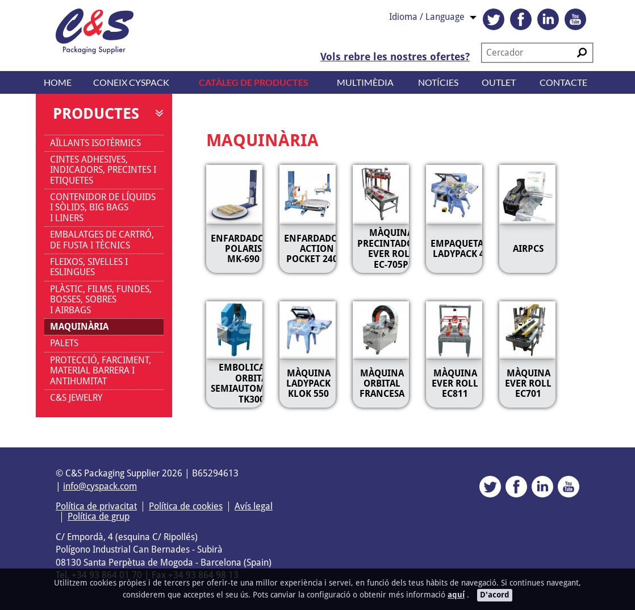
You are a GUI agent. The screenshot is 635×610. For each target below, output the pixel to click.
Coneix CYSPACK (131, 82)
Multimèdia (365, 82)
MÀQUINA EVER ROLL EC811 (455, 384)
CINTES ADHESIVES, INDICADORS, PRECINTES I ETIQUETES (103, 170)
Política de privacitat (96, 506)
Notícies (438, 82)
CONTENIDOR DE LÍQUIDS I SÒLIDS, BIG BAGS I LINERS (103, 207)
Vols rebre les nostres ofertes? (395, 57)
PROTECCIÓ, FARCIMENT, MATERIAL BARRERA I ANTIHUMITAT (100, 371)
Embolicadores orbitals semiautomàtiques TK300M (256, 383)
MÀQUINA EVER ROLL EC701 (528, 384)
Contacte (563, 82)
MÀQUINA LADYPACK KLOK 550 (308, 384)
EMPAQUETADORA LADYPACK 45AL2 (469, 248)
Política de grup (98, 516)
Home (58, 82)
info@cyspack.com (100, 486)
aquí (456, 594)
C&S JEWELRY (76, 397)
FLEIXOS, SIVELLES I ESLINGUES (89, 266)
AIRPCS (528, 248)
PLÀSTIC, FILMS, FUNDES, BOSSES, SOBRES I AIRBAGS (101, 300)
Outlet (499, 82)
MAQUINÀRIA (79, 326)
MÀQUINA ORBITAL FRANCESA (382, 384)
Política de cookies (186, 506)
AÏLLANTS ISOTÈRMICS (95, 143)
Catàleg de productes (253, 82)
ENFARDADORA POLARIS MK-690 (243, 249)
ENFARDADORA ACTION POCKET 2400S (316, 249)
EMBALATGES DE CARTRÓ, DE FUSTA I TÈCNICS (102, 239)
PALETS (64, 343)
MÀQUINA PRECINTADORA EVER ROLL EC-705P (391, 248)
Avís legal (254, 506)
